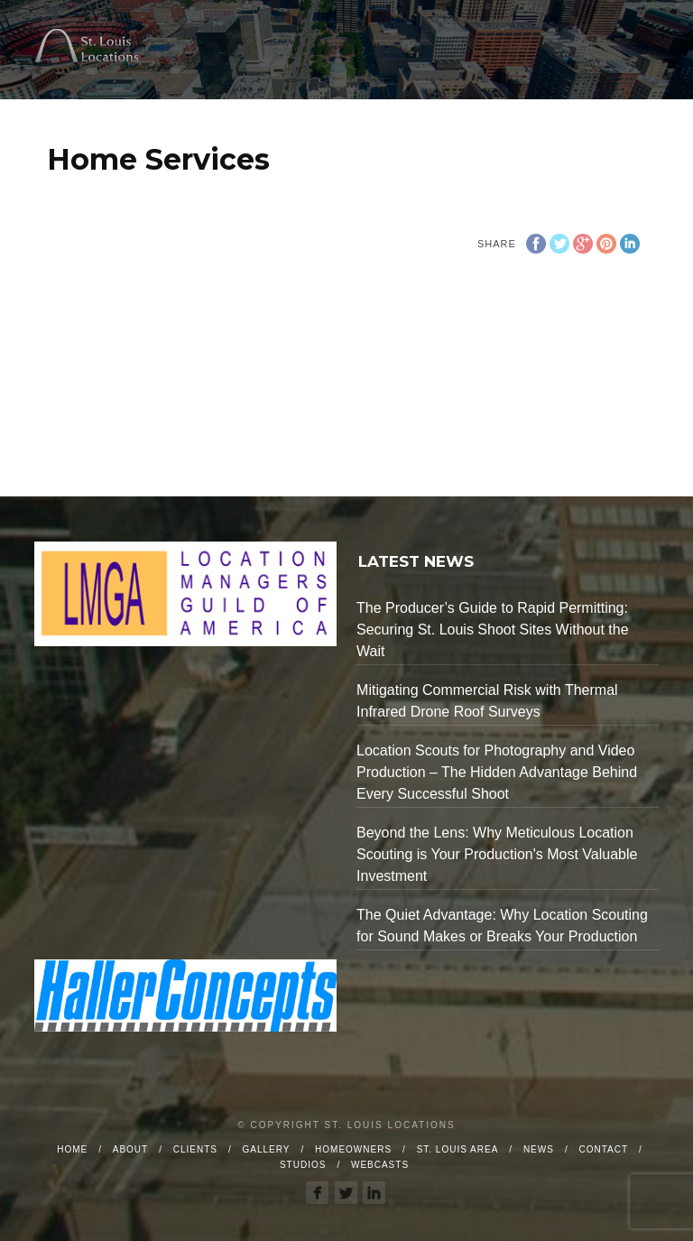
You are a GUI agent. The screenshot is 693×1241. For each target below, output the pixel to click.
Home (72, 1149)
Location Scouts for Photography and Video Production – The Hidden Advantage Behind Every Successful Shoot (496, 772)
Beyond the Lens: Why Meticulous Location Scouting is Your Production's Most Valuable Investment (496, 854)
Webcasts (380, 1165)
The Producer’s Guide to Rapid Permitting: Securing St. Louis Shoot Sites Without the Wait (492, 629)
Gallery (267, 1149)
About (130, 1149)
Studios (303, 1165)
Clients (195, 1149)
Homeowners (353, 1149)
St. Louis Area (458, 1149)
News (538, 1149)
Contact (603, 1149)
